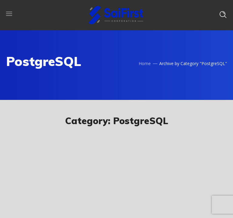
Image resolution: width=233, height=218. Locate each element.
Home (145, 63)
